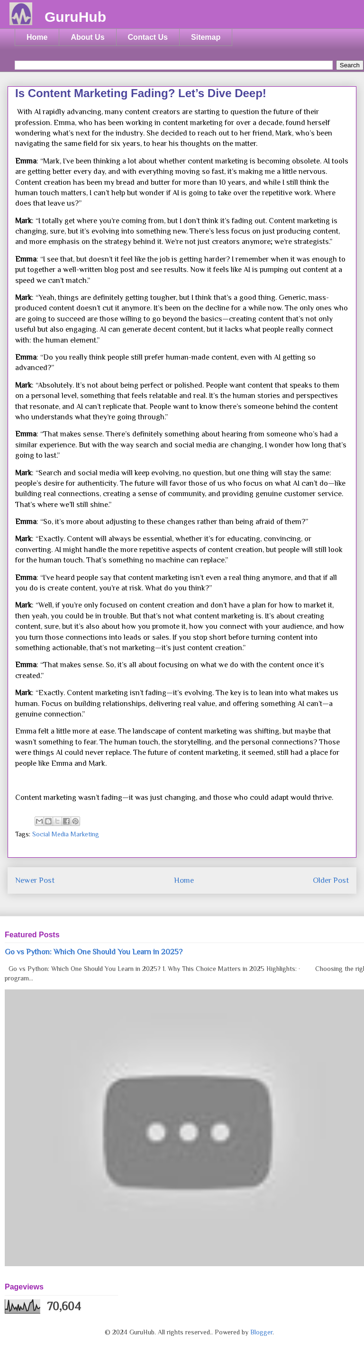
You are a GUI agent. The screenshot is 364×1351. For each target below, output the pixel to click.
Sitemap (205, 37)
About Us (87, 37)
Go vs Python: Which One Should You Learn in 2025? (93, 951)
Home (37, 37)
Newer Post (35, 880)
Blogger (261, 1332)
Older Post (331, 880)
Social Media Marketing (65, 834)
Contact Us (148, 37)
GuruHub (75, 17)
